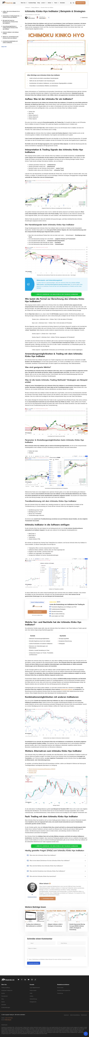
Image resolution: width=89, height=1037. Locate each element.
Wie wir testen (60, 987)
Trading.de (27, 7)
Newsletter (3, 1004)
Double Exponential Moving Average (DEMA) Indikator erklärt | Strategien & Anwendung (77, 927)
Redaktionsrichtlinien (32, 897)
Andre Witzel (42, 18)
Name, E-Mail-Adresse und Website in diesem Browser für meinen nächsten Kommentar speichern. (50, 959)
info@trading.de (7, 1019)
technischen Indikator (66, 689)
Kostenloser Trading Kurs (6, 990)
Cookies (31, 996)
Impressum (66, 1015)
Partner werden (33, 990)
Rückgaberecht (33, 1001)
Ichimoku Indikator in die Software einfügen (11, 33)
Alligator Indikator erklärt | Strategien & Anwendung (55, 925)
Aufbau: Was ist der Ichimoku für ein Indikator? (11, 12)
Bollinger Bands (33, 770)
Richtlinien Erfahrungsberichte (63, 990)
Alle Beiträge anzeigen (47, 898)
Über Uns (4, 984)
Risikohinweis (84, 1015)
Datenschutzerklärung (75, 1015)
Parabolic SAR (32, 772)
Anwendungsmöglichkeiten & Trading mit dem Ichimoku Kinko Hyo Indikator (10, 28)
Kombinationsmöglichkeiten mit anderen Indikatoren (10, 42)
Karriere (3, 993)
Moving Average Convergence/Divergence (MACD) (42, 769)
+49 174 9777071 (9, 1017)
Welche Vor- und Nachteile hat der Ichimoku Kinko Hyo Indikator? (10, 37)
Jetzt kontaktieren (37, 612)
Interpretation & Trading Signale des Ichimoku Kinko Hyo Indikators (11, 16)
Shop (2, 999)
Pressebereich (4, 996)
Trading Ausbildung (5, 987)
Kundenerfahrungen (5, 1007)
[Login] (70, 2)
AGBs (31, 993)
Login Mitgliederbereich (35, 987)
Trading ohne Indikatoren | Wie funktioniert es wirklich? (34, 925)
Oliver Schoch (31, 18)
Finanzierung (60, 993)
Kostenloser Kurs (80, 2)
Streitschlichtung (33, 999)
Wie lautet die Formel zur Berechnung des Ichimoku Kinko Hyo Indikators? (10, 22)
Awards (3, 1001)
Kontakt (32, 984)
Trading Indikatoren (35, 7)
